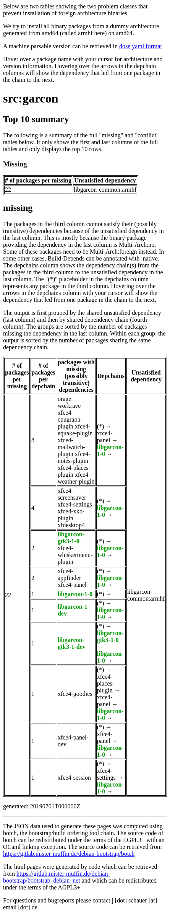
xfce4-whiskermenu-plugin (75, 555)
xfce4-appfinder (69, 574)
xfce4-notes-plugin (74, 457)
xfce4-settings (75, 504)
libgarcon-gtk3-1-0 (71, 537)
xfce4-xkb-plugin (71, 514)
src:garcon (30, 98)
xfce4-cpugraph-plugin (70, 419)
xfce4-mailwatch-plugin (71, 447)
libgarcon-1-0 (75, 594)
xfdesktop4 (71, 525)
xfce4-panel (105, 436)
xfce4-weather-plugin (76, 478)
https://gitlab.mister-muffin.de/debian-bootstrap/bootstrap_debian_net (56, 877)
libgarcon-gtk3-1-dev (72, 643)
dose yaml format (140, 46)
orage (64, 399)
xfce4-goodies (75, 694)
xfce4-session (74, 777)
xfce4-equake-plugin (75, 430)
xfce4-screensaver (72, 494)
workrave (69, 405)
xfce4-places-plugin (105, 683)
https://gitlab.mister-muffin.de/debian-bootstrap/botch (68, 853)
